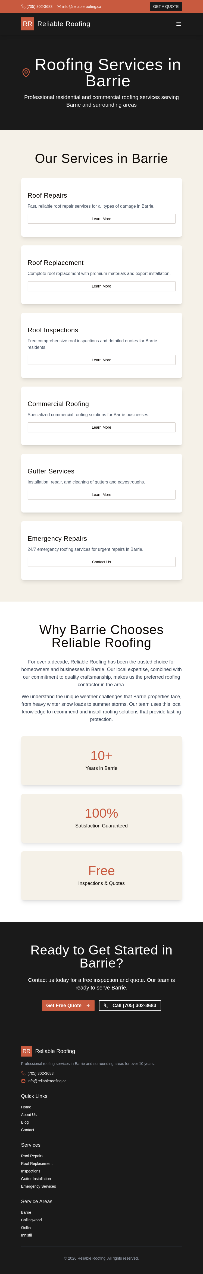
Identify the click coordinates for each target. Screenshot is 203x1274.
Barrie (26, 1212)
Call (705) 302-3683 (130, 1005)
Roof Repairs (32, 1156)
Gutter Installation (36, 1179)
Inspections (30, 1171)
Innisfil (26, 1235)
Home (26, 1107)
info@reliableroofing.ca (79, 6)
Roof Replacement (37, 1163)
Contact (27, 1130)
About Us (29, 1114)
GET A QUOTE (166, 6)
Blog (25, 1122)
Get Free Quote (68, 1005)
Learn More (101, 219)
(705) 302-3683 (37, 6)
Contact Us (101, 562)
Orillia (26, 1227)
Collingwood (31, 1220)
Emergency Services (38, 1186)
